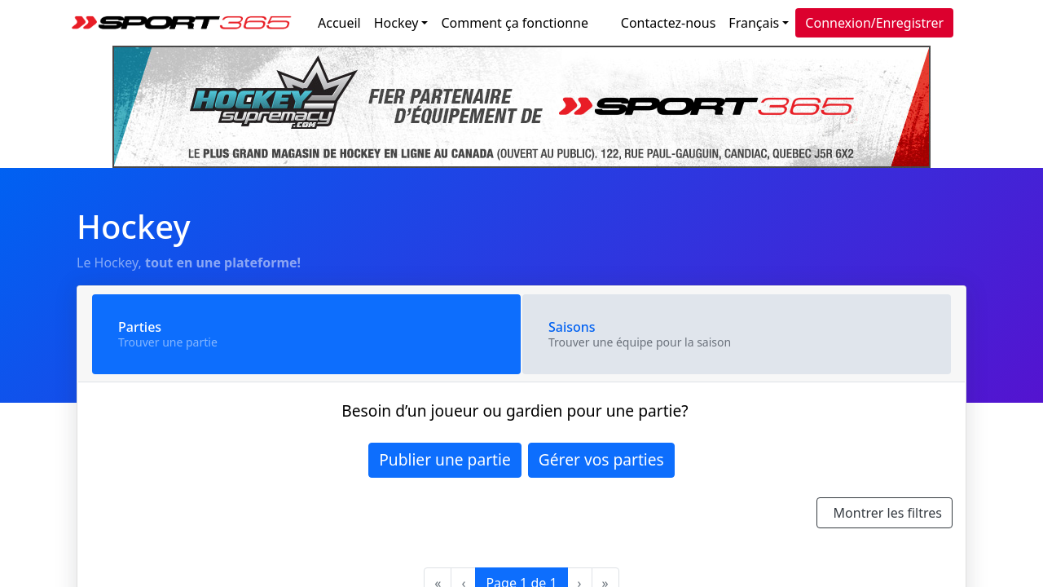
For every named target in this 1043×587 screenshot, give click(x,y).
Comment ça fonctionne (514, 23)
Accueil (339, 23)
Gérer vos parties (601, 459)
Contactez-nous (668, 23)
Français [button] (753, 23)
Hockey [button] (396, 23)
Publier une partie (445, 459)
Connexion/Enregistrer (874, 23)
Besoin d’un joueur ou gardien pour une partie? (514, 410)
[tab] (306, 334)
